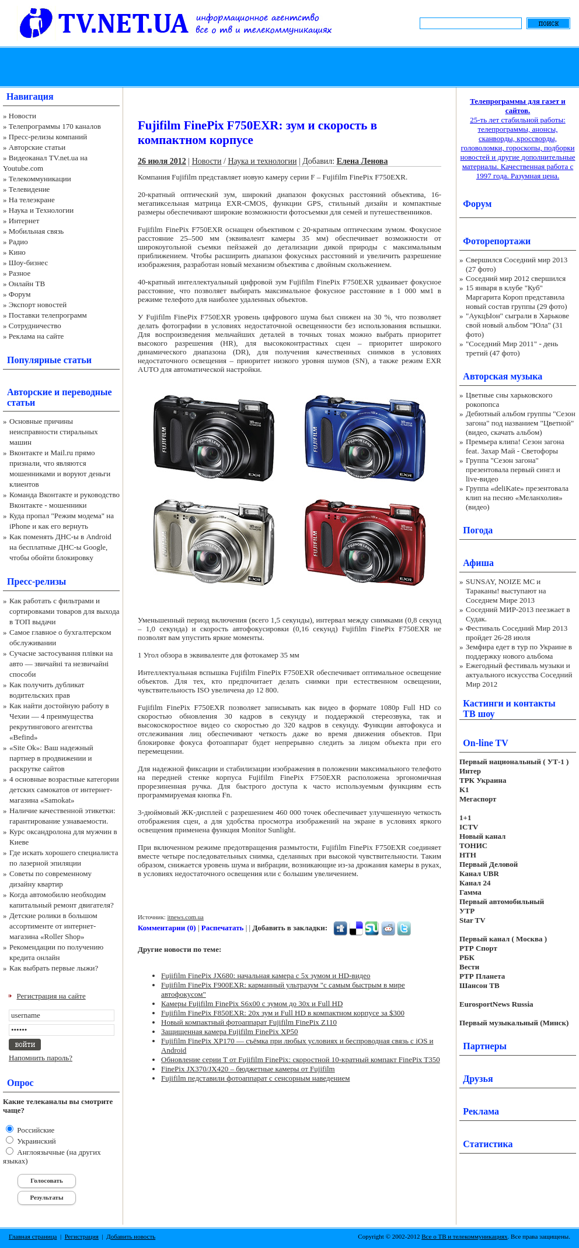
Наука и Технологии (41, 210)
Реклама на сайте (36, 336)
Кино (17, 252)
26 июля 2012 (162, 161)
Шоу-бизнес (28, 262)
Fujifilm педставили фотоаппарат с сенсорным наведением (255, 1078)
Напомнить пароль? (40, 1057)
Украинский (35, 1141)
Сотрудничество (35, 325)
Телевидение (29, 189)
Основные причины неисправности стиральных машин (53, 432)
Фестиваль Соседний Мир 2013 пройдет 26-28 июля (516, 633)
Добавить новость (130, 1236)
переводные (86, 392)
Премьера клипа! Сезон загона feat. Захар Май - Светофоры (515, 446)
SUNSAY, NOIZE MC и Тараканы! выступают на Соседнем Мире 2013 (506, 590)
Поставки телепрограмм (48, 315)
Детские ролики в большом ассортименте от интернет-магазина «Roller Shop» (53, 926)
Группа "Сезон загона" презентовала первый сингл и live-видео (513, 469)
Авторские (29, 392)
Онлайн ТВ (27, 283)
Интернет (24, 220)
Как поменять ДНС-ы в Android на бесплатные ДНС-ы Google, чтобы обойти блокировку (60, 547)
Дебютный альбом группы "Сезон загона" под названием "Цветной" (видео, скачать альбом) (520, 423)
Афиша (478, 563)
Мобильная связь (36, 231)
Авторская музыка (502, 376)
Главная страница (33, 1236)
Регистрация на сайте (51, 996)
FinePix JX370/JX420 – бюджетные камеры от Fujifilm (248, 1068)
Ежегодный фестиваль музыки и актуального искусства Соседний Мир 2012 (519, 674)
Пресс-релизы (36, 581)
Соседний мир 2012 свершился (516, 278)
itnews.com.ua (185, 916)
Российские (34, 1130)
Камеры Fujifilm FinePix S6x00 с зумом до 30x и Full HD (252, 1003)
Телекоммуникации (40, 178)
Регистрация (82, 1236)
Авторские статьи (37, 147)
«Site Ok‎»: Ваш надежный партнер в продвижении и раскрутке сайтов (51, 758)
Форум (20, 294)
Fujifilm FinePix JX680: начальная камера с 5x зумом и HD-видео (266, 975)
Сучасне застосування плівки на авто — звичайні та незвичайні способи (61, 664)
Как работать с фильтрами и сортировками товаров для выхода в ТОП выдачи (64, 611)
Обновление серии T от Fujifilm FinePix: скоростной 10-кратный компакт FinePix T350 (300, 1059)
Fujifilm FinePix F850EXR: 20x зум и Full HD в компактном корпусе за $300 (282, 1012)
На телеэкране (32, 199)
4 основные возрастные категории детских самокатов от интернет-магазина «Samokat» (64, 789)
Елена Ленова (362, 161)
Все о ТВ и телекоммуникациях (464, 1236)
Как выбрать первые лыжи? (53, 968)
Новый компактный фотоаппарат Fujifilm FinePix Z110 (249, 1022)
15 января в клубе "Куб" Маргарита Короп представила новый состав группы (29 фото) (516, 297)
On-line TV (485, 743)
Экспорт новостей (38, 304)
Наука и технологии (262, 161)
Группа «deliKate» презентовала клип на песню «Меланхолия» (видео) (517, 497)
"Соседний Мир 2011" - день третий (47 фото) (512, 348)
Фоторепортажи (497, 241)
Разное (20, 273)
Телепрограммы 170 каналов (55, 126)
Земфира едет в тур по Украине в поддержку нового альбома (519, 651)
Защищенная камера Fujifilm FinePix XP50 (229, 1031)
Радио (18, 241)
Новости (22, 115)
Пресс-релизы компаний (48, 136)
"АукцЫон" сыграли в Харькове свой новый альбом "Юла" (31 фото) (517, 325)
